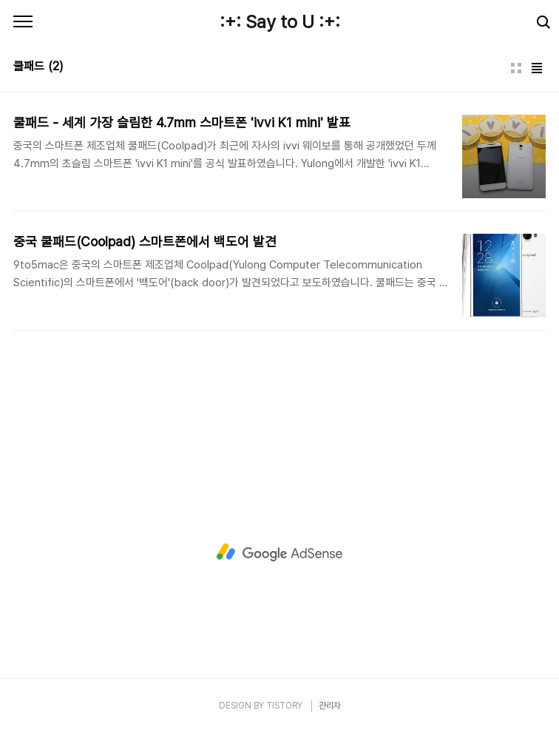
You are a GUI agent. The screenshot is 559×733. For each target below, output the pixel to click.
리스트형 (537, 68)
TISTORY (284, 705)
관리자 (330, 705)
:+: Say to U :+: (280, 22)
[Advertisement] (279, 552)
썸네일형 (516, 68)
